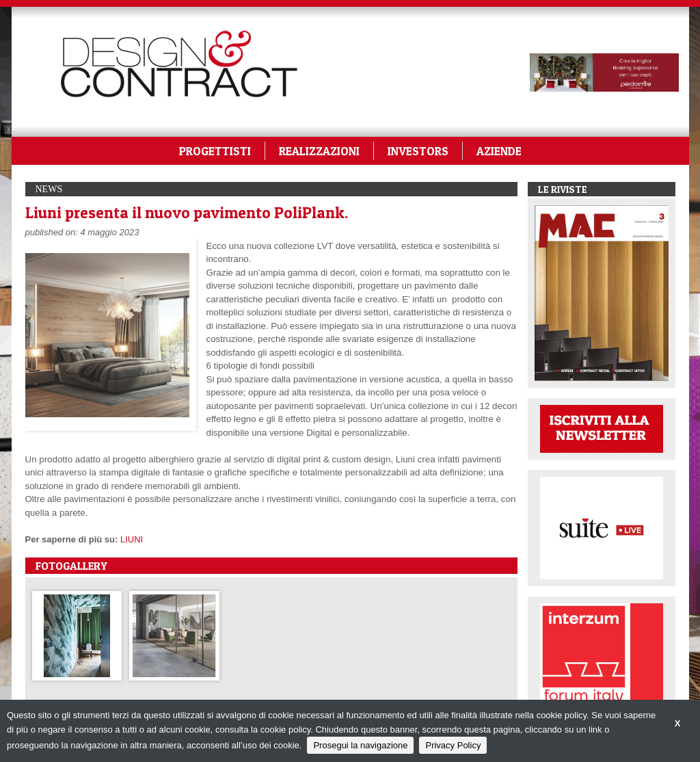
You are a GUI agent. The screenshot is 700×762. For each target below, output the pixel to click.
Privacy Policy (453, 745)
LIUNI (131, 539)
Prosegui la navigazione (360, 745)
